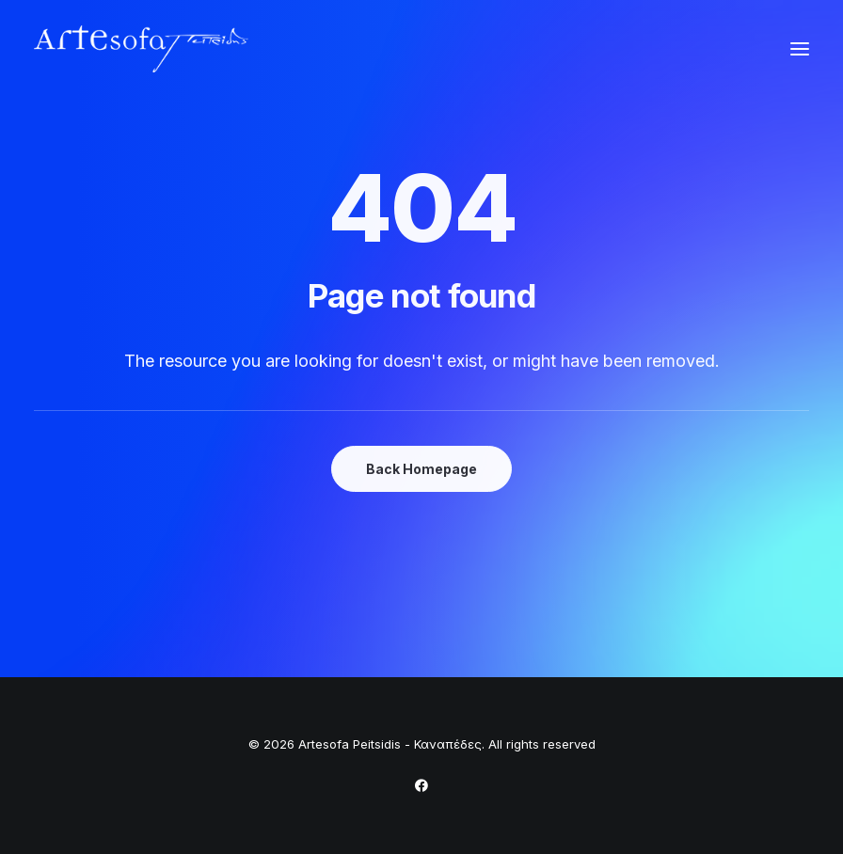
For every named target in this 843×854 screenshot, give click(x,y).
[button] (799, 49)
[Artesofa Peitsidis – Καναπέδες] (141, 48)
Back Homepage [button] (421, 469)
